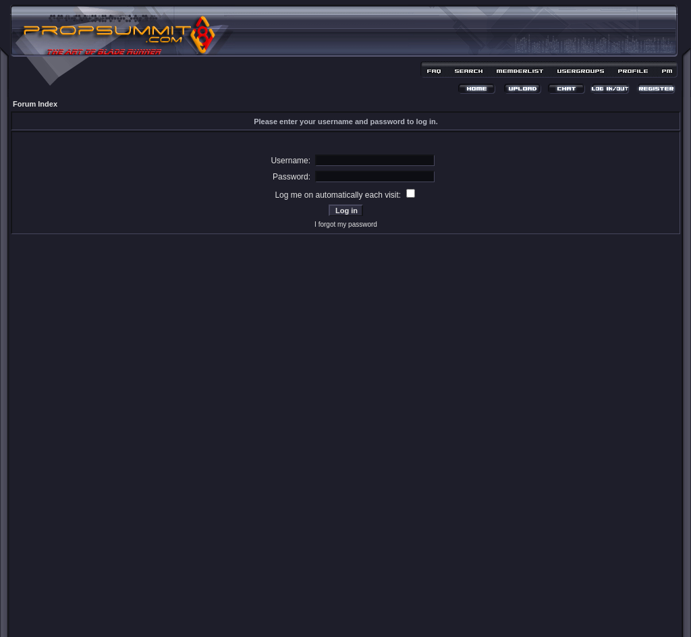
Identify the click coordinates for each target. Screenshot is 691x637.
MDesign (394, 615)
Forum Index (35, 104)
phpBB (322, 607)
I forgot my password (345, 224)
